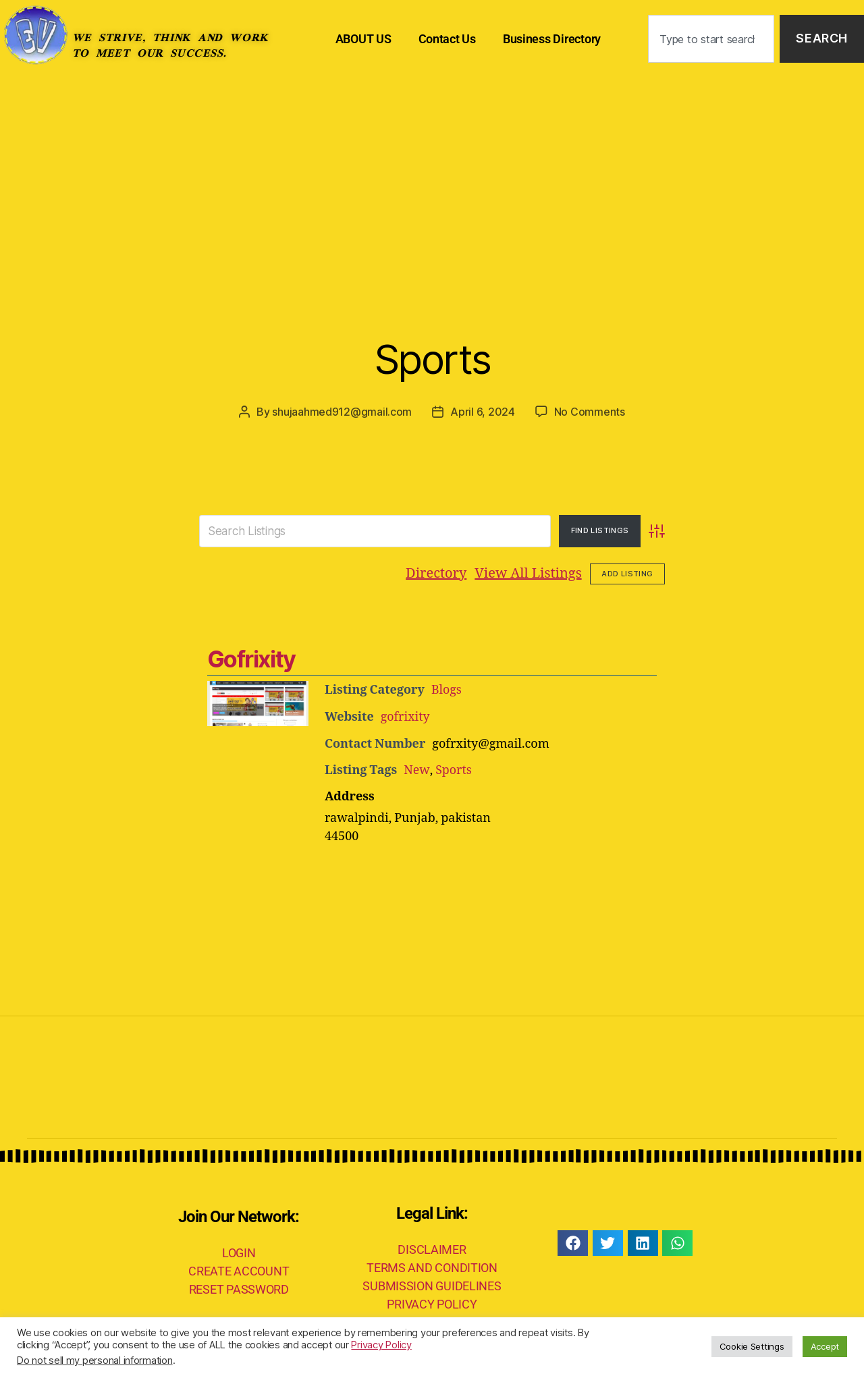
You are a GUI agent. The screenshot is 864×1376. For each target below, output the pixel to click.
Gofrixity (251, 659)
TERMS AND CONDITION (432, 1266)
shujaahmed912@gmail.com (342, 411)
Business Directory (552, 39)
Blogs (446, 690)
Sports (431, 358)
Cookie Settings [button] (752, 1346)
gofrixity (406, 716)
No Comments (589, 411)
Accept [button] (825, 1346)
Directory (436, 573)
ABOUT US (363, 39)
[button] (573, 1242)
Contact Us (447, 39)
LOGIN (239, 1251)
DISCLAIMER (432, 1248)
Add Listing (627, 573)
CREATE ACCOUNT (238, 1269)
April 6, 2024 (482, 411)
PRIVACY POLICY (432, 1303)
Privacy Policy (381, 1345)
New (416, 769)
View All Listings (528, 573)
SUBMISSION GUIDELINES (431, 1284)
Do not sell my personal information (95, 1360)
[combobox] (711, 39)
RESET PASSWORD (239, 1287)
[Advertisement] (432, 178)
